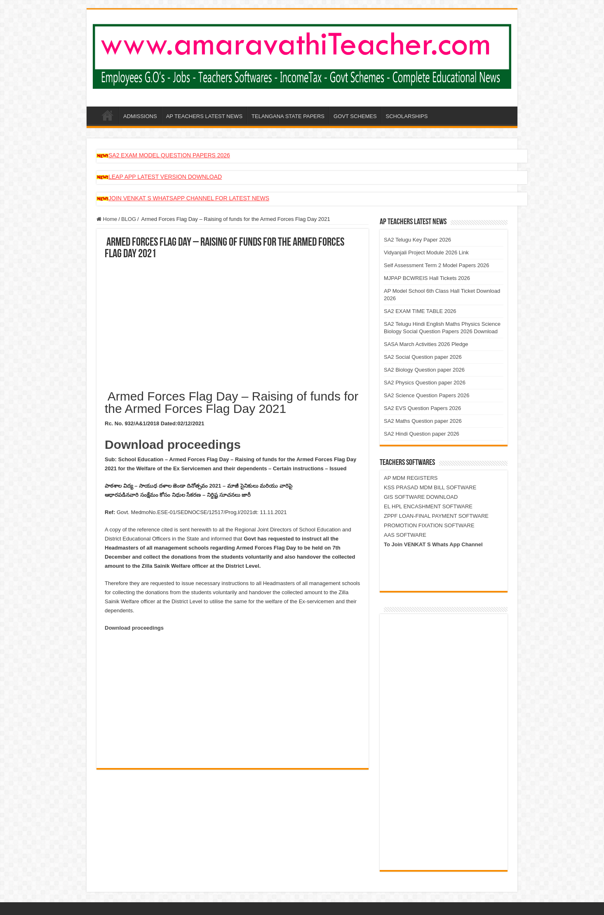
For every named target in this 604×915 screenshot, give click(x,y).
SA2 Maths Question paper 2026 (423, 421)
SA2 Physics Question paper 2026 (424, 382)
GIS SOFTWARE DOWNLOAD (421, 497)
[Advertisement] (232, 322)
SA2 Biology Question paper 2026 (424, 370)
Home (106, 219)
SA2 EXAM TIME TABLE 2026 (420, 311)
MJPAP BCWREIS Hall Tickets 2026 (427, 278)
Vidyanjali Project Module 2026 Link (426, 252)
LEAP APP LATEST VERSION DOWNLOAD (165, 176)
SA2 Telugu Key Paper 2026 (417, 240)
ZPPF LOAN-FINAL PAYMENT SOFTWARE (436, 516)
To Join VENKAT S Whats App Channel (433, 544)
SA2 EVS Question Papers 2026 (422, 408)
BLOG (128, 219)
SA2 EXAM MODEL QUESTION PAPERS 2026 (169, 155)
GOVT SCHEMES (355, 116)
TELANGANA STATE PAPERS (287, 116)
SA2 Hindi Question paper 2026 (421, 434)
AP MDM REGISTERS (411, 478)
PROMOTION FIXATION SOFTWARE (429, 525)
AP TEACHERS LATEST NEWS (204, 116)
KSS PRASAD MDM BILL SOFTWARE (430, 487)
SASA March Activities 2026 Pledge (426, 344)
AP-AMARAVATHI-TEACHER (107, 115)
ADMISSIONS (140, 116)
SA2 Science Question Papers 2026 (426, 395)
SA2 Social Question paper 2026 (423, 357)
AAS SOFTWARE (405, 535)
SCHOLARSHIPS (407, 116)
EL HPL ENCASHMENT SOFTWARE (428, 506)
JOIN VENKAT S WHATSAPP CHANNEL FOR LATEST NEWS (188, 198)
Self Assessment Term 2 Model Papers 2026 (436, 265)
